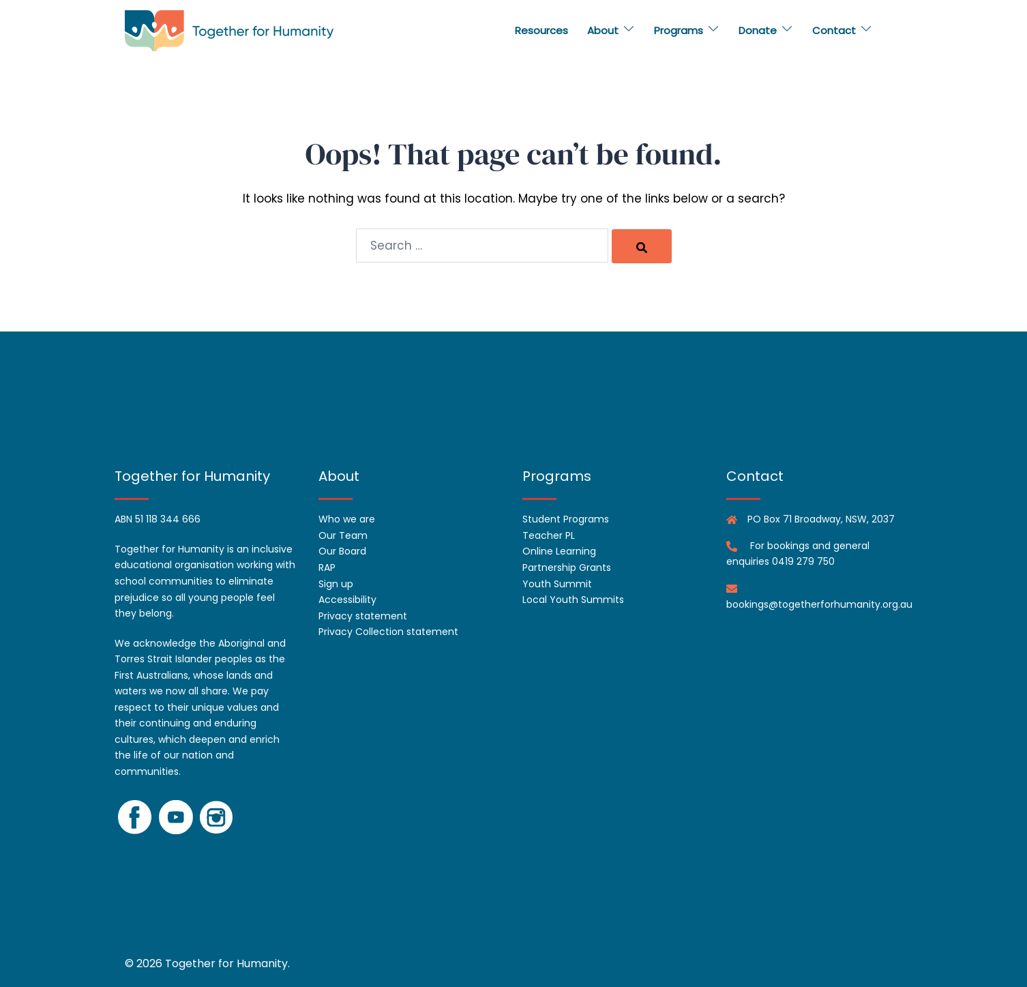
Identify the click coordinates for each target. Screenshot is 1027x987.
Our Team (343, 535)
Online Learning (559, 551)
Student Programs (565, 519)
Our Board (342, 551)
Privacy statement (362, 616)
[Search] (642, 246)
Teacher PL (548, 535)
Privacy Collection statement (388, 631)
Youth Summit (557, 584)
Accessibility (347, 599)
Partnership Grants (566, 567)
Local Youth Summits (573, 599)
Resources (541, 30)
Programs (678, 30)
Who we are (346, 519)
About (603, 30)
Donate (758, 30)
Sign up (335, 584)
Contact (834, 30)
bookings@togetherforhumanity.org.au (819, 604)
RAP (327, 567)
